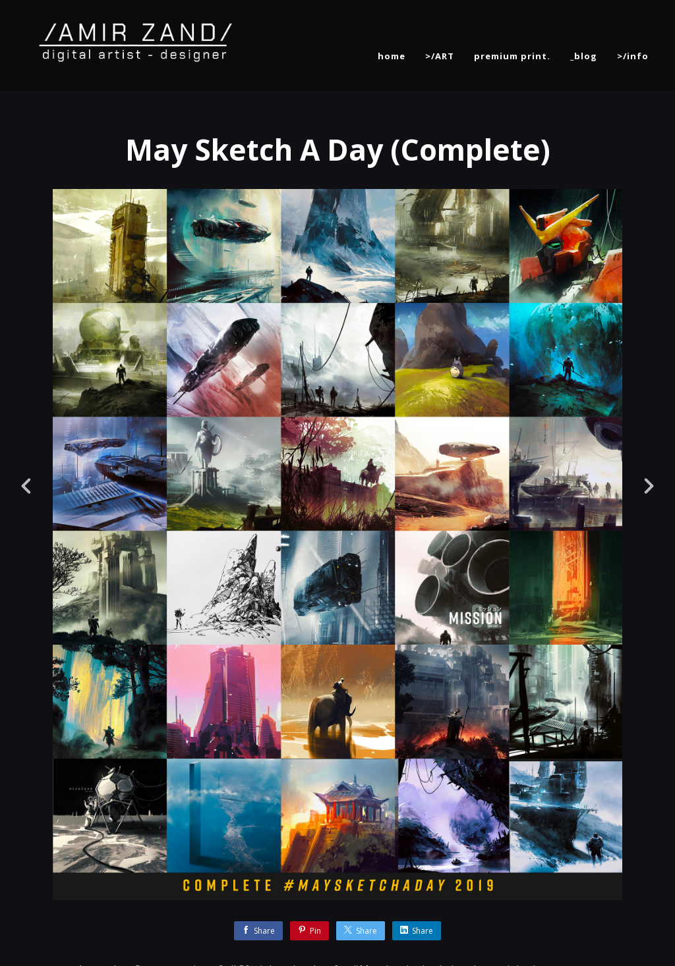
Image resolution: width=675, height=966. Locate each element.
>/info (633, 56)
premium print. (512, 56)
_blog (583, 56)
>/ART (439, 56)
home (391, 56)
